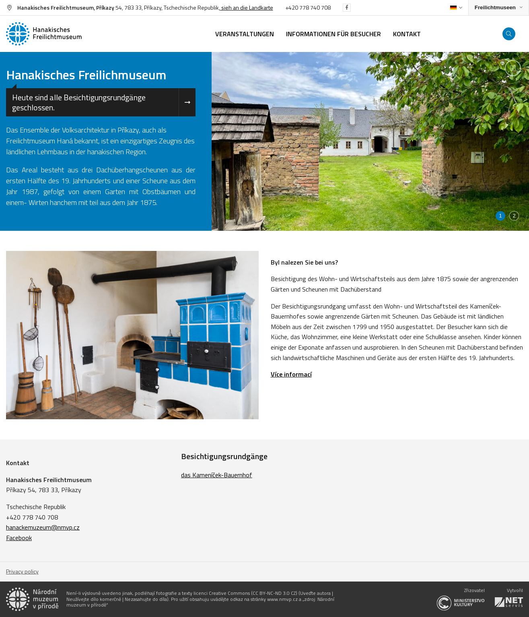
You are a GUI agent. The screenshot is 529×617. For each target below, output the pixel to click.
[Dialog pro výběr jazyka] (456, 7)
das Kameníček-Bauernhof (216, 475)
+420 (292, 7)
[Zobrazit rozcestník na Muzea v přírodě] (498, 8)
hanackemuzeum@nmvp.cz (43, 527)
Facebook (19, 537)
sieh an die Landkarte (246, 7)
